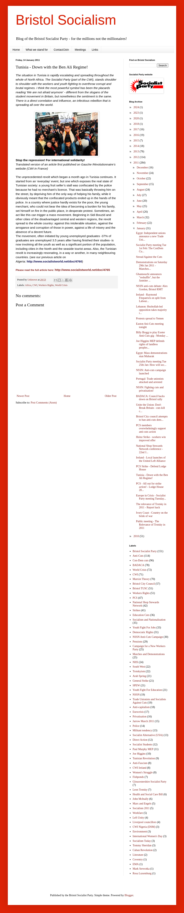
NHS (135, 662)
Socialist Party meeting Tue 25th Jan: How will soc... (151, 363)
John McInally (141, 798)
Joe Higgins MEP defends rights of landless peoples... (150, 344)
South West (139, 666)
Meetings (80, 49)
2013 (136, 151)
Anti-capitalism (141, 707)
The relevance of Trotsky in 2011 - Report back (151, 506)
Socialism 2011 (141, 808)
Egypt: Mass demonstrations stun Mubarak (151, 354)
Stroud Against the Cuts (149, 256)
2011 (136, 162)
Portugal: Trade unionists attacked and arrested (150, 380)
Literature (138, 854)
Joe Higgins (139, 753)
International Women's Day (148, 836)
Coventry (138, 859)
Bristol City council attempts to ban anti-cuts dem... (152, 418)
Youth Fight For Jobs (144, 627)
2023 (136, 112)
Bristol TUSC (140, 588)
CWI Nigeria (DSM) (144, 826)
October (141, 178)
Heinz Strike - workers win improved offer (151, 439)
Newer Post (23, 395)
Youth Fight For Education (147, 689)
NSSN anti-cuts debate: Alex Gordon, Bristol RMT (152, 288)
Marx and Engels (142, 803)
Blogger (128, 895)
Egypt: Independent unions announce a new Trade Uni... (151, 236)
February (142, 222)
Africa (28, 285)
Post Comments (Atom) (44, 402)
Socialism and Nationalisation (149, 619)
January (141, 228)
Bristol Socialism (66, 20)
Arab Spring (139, 676)
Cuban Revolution (143, 850)
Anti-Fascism (140, 763)
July (139, 195)
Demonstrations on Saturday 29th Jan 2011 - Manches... (151, 265)
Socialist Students (142, 744)
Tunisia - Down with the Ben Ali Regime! (152, 477)
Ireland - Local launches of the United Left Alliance (151, 459)
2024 (136, 107)
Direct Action (140, 739)
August (141, 189)
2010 (136, 536)
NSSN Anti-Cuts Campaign (148, 636)
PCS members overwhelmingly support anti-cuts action (151, 428)
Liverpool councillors (144, 822)
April (140, 211)
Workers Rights (46, 285)
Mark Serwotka (141, 868)
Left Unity (138, 817)
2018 (136, 123)
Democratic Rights (143, 632)
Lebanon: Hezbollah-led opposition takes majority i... (151, 310)
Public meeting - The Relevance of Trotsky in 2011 (150, 524)
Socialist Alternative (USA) (148, 735)
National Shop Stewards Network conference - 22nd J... (149, 449)
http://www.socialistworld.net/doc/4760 (54, 261)
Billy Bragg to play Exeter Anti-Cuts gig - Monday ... (152, 334)
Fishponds (138, 777)
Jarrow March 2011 (143, 721)
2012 (136, 157)
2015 (136, 140)
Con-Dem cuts (141, 560)
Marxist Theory (141, 579)
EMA (136, 864)
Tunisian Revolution (144, 758)
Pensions (138, 641)
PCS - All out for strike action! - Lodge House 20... (150, 487)
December (143, 167)
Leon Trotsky (140, 789)
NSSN (136, 694)
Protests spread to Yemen (150, 318)
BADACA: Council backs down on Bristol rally (150, 398)
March (140, 217)
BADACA (138, 565)
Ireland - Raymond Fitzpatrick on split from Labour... (151, 298)
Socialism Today (142, 840)
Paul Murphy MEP (143, 749)
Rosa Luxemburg (142, 873)
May (139, 206)
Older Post (111, 395)
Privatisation (140, 716)
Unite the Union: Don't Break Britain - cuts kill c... (150, 408)
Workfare (138, 812)
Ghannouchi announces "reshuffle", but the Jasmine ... (149, 277)
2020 (136, 118)
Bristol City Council (144, 583)
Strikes (136, 610)
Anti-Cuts (138, 555)
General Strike (141, 680)
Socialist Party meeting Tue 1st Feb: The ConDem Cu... (151, 248)
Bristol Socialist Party (145, 551)
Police (136, 725)
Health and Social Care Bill (148, 794)
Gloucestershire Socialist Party (150, 781)
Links (95, 49)
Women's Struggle (143, 772)
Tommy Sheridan (142, 845)
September (143, 184)
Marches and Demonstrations (149, 654)
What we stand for (37, 49)
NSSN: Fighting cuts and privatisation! (149, 389)
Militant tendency (142, 730)
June (139, 200)
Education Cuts (141, 615)
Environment (140, 831)
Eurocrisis (138, 711)
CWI (34, 285)
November (143, 173)
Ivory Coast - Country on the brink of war (152, 514)
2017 (136, 129)
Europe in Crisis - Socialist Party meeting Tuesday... (151, 497)
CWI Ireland (139, 767)
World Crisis (61, 285)
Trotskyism (139, 671)
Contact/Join (61, 49)
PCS (135, 597)
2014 (136, 146)
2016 (136, 135)
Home (16, 49)
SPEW (136, 685)
